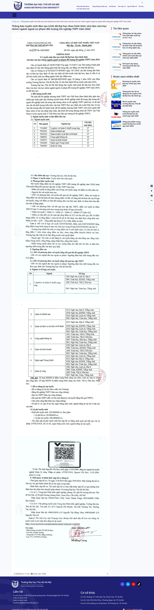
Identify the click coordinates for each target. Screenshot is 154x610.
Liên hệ (141, 6)
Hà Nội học (112, 6)
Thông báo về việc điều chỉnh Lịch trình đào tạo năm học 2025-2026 (132, 53)
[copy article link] (151, 200)
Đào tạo (57, 14)
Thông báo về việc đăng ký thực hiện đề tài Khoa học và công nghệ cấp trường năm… (132, 43)
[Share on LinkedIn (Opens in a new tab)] (151, 186)
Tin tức (37, 14)
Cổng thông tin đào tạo (99, 6)
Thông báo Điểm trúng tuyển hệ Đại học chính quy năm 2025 (132, 121)
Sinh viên (125, 14)
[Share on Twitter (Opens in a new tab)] (151, 191)
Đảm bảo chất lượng (110, 14)
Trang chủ (16, 14)
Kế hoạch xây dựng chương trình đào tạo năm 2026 (131, 63)
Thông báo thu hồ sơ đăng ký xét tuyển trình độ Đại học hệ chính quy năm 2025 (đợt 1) (132, 91)
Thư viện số (121, 6)
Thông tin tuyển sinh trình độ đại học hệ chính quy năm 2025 (131, 111)
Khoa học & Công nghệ (72, 14)
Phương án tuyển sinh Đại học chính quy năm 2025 (132, 81)
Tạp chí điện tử (132, 6)
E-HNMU (134, 14)
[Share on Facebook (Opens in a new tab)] (151, 196)
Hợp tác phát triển (91, 14)
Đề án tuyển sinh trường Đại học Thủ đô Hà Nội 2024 (132, 101)
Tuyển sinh (47, 14)
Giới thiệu (27, 14)
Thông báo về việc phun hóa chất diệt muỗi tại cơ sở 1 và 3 (132, 33)
